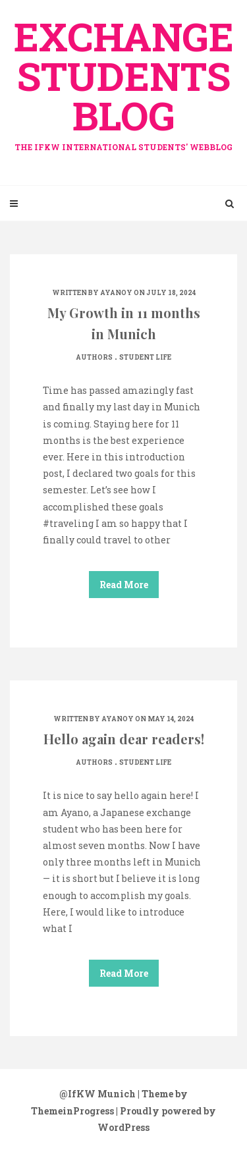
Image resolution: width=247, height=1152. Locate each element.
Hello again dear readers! (123, 739)
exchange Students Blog (123, 81)
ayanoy (116, 292)
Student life (145, 357)
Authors (94, 357)
